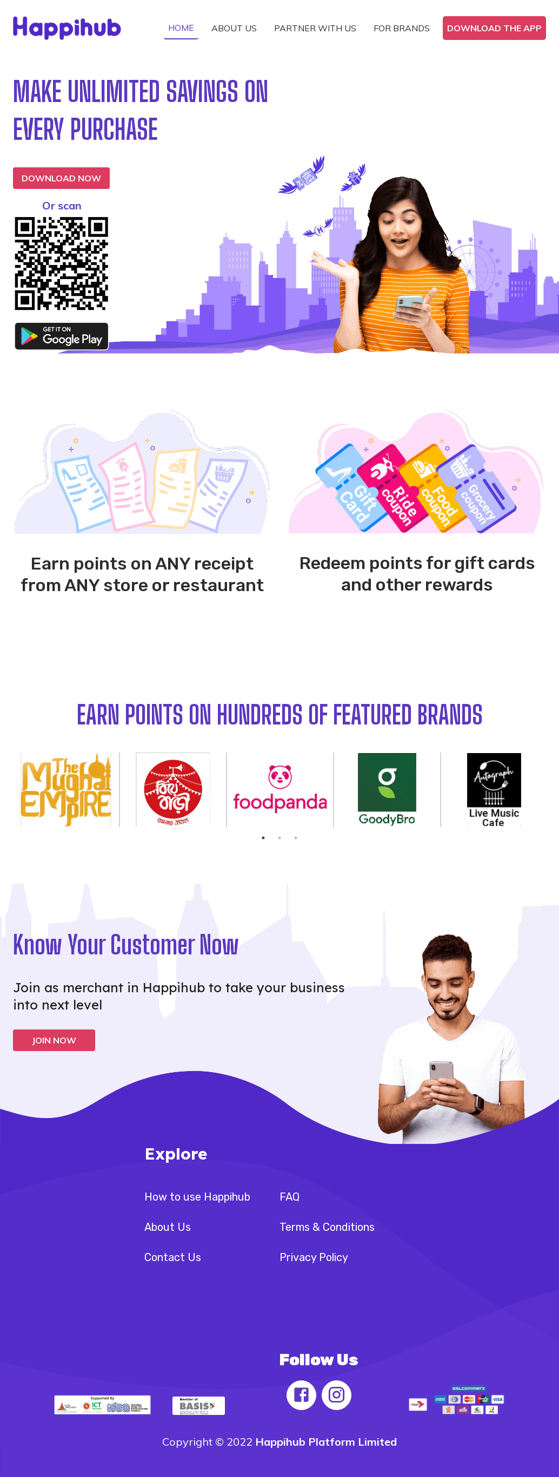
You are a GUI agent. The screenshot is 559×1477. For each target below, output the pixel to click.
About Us (167, 1227)
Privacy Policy (314, 1257)
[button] (181, 28)
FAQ (290, 1196)
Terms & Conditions (327, 1227)
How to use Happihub (197, 1196)
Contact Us (172, 1257)
